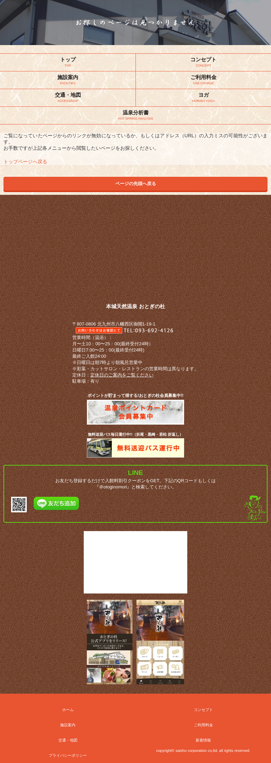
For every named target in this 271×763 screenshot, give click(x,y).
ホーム (68, 710)
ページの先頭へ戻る (135, 183)
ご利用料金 (203, 725)
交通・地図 (67, 740)
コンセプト (203, 710)
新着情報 (203, 740)
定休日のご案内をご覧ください (122, 375)
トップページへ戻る (25, 161)
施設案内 (67, 725)
